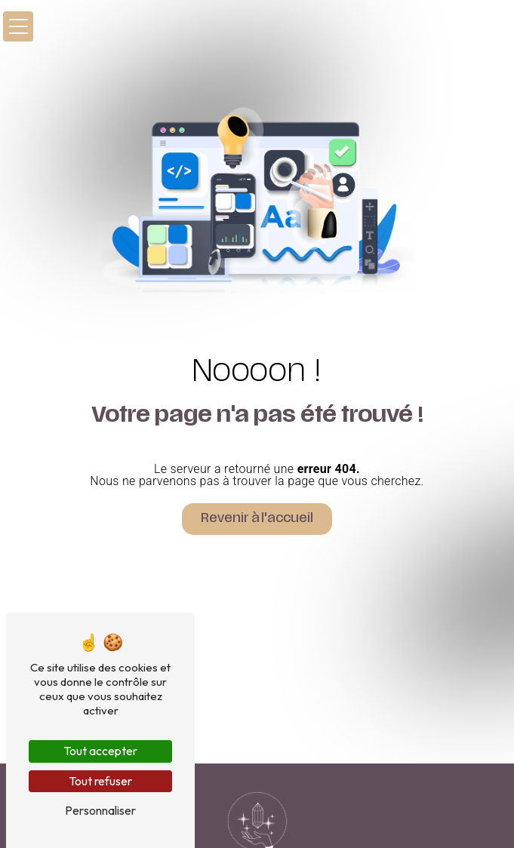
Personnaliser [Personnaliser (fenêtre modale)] (100, 810)
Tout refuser (100, 780)
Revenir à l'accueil (257, 519)
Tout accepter (100, 750)
